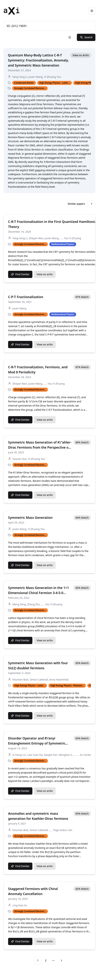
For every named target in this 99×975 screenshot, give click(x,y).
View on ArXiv (81, 55)
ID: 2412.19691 (49, 26)
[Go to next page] (61, 960)
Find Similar (20, 274)
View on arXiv (45, 274)
